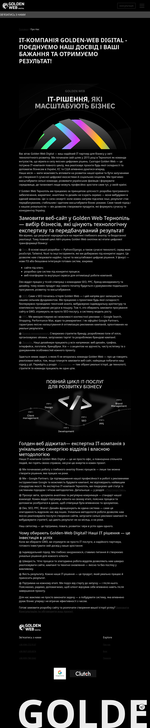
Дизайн (27, 342)
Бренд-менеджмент (35, 333)
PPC (24, 316)
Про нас (106, 644)
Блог (105, 651)
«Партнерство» (115, 490)
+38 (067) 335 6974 (27, 651)
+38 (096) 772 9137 (27, 644)
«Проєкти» (64, 364)
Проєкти (107, 658)
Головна (23, 29)
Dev (24, 249)
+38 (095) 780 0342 (27, 658)
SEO (24, 296)
